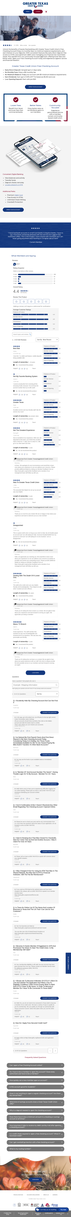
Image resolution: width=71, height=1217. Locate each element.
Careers (55, 1194)
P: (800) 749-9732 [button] (7, 1213)
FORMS (58, 1213)
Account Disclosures (33, 1194)
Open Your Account (35, 87)
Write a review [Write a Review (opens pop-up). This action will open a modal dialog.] (23, 45)
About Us (46, 1194)
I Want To (62, 1213)
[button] (35, 1065)
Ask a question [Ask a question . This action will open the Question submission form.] (32, 45)
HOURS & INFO (38, 1213)
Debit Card (19, 195)
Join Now (35, 1179)
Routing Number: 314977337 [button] (23, 1213)
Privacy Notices (18, 1194)
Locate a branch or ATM (14, 185)
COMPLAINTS (49, 1213)
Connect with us (68, 963)
